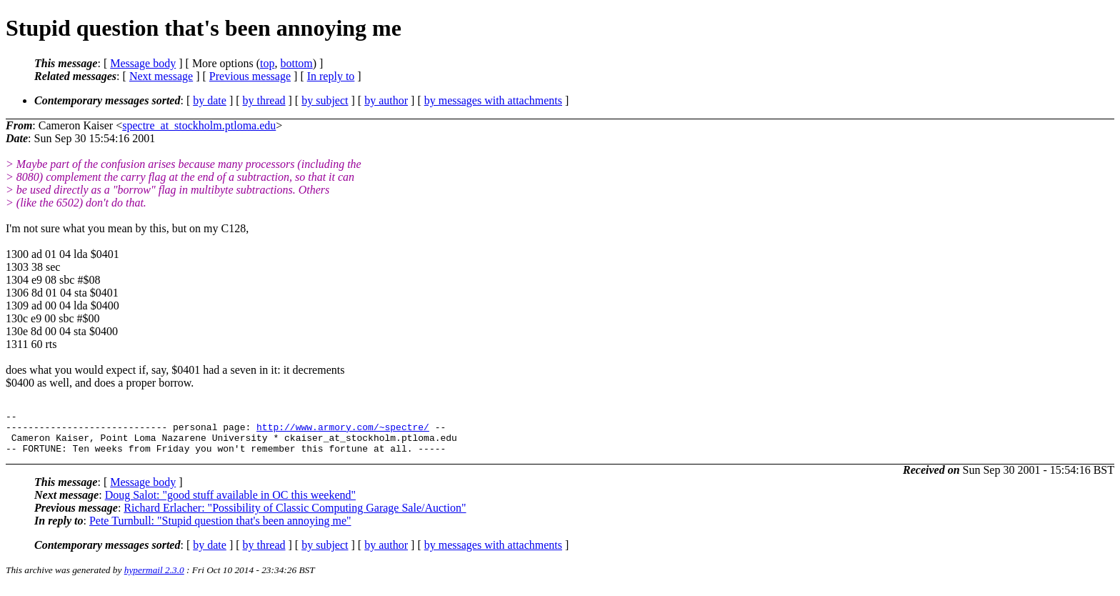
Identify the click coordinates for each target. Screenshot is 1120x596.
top (267, 63)
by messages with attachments (493, 100)
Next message (161, 76)
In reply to (331, 76)
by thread (264, 100)
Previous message (250, 76)
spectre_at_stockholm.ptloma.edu (199, 125)
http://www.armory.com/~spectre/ (342, 430)
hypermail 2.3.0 (154, 578)
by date (209, 100)
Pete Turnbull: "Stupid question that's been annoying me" (220, 529)
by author (386, 100)
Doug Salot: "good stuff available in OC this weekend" (230, 503)
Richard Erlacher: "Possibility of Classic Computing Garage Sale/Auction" (295, 516)
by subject (324, 100)
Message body (143, 63)
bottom (296, 63)
